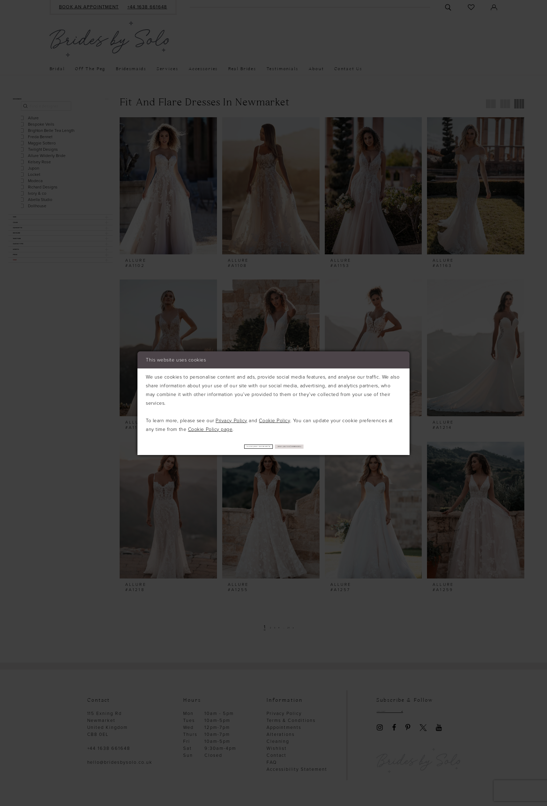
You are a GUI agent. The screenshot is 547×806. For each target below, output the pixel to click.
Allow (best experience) (233, 446)
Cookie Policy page (210, 428)
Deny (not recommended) (316, 446)
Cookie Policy (274, 420)
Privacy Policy (231, 420)
